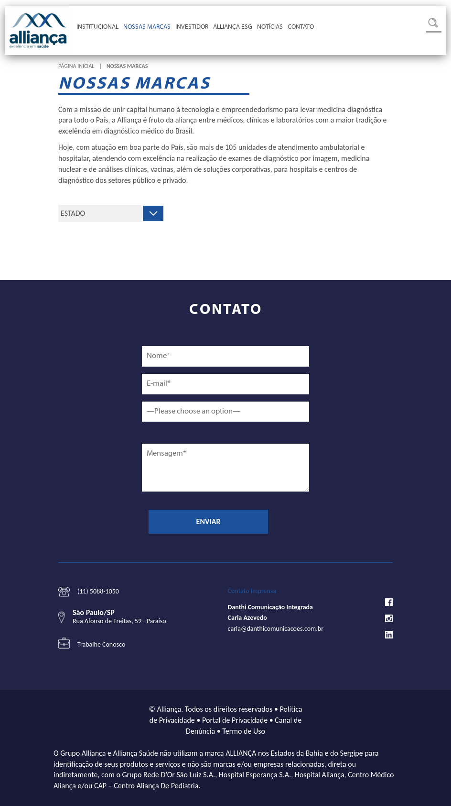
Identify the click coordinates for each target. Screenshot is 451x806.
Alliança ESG (232, 27)
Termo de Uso (243, 731)
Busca (433, 25)
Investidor (191, 27)
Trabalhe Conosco (101, 644)
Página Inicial (76, 66)
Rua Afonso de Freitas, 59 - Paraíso (119, 621)
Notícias (270, 27)
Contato (301, 27)
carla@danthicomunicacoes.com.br (275, 629)
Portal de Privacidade (235, 720)
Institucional (97, 27)
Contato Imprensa (252, 591)
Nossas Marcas (147, 27)
